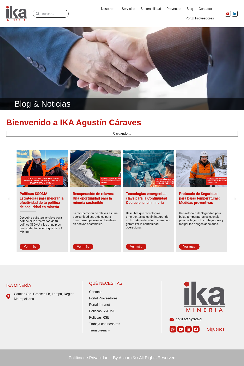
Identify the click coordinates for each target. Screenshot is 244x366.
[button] (8, 199)
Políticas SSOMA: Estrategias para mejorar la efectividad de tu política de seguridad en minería (41, 200)
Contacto (206, 9)
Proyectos (173, 9)
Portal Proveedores (199, 18)
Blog (190, 9)
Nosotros (108, 9)
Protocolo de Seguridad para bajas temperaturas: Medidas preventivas (199, 198)
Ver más (30, 247)
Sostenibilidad (150, 9)
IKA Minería (18, 285)
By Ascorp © (124, 357)
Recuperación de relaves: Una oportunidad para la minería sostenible (93, 198)
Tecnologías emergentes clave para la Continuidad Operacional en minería (146, 198)
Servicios (128, 9)
